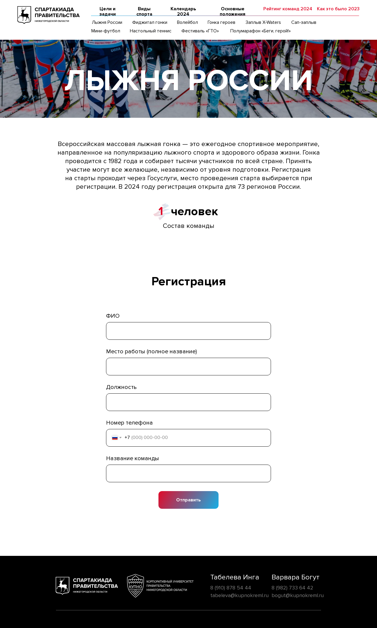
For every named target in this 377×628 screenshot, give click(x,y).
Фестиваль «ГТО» (200, 31)
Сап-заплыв (303, 22)
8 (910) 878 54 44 (230, 587)
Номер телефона (129, 422)
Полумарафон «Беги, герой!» (260, 31)
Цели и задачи (107, 11)
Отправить (188, 500)
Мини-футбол (105, 31)
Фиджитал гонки (149, 22)
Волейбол (187, 22)
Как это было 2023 (338, 9)
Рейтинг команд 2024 (287, 9)
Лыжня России (107, 22)
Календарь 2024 (183, 11)
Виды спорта (144, 11)
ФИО (113, 315)
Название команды (132, 458)
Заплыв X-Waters (263, 22)
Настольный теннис (150, 31)
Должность (121, 387)
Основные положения (232, 11)
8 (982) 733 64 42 (292, 587)
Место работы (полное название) (151, 351)
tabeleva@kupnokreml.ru (239, 595)
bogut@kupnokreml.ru (298, 595)
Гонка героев (221, 22)
